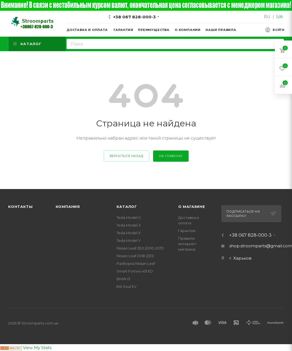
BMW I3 (123, 279)
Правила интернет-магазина (187, 243)
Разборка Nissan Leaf (136, 263)
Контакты (20, 206)
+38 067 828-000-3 (134, 16)
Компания (68, 206)
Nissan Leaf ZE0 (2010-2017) (140, 248)
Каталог (127, 206)
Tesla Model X (129, 233)
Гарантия (186, 230)
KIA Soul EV (126, 286)
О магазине (191, 206)
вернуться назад (126, 156)
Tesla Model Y (129, 240)
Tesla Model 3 (129, 225)
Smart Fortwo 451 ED (135, 271)
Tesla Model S (129, 217)
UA (279, 16)
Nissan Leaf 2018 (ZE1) (135, 256)
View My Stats (37, 347)
